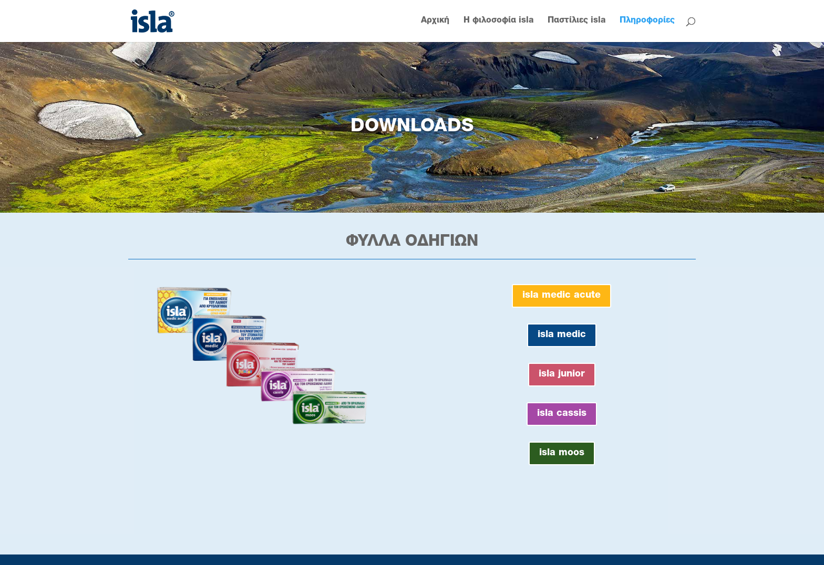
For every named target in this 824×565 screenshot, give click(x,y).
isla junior (562, 374)
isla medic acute (561, 295)
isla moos (561, 453)
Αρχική (435, 21)
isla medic (562, 335)
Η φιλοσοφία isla (498, 21)
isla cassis (561, 413)
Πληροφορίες (647, 21)
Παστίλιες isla (576, 21)
